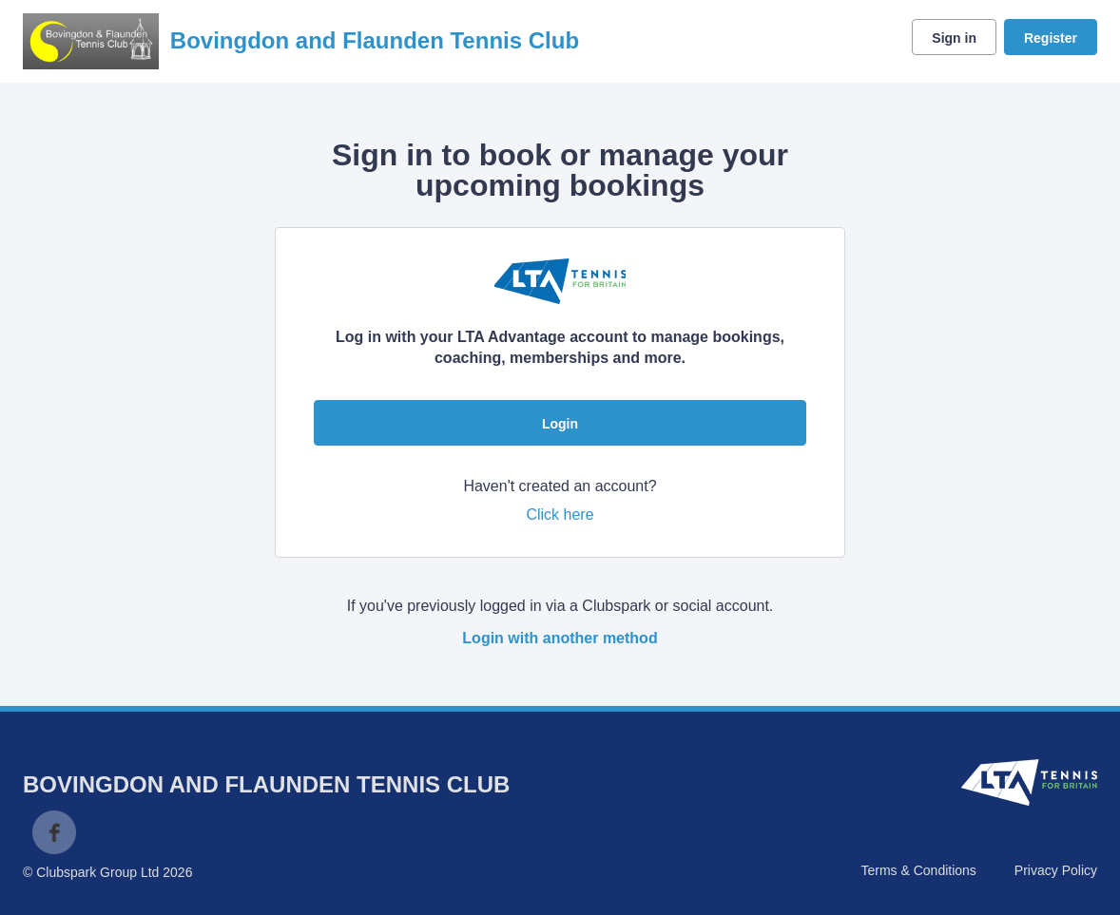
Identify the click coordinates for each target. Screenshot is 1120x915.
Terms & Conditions (917, 870)
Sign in (954, 38)
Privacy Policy (1055, 870)
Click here (559, 514)
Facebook (54, 832)
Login (560, 423)
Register (1050, 38)
